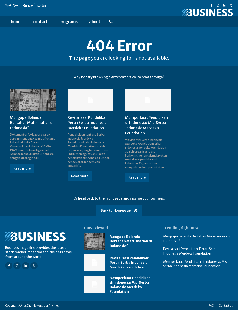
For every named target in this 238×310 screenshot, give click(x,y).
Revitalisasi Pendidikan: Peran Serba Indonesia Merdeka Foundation (88, 122)
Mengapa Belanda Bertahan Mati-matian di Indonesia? (31, 122)
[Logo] (198, 12)
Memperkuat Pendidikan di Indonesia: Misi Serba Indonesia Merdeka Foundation (130, 285)
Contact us (226, 305)
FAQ (211, 305)
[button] (111, 22)
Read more (22, 168)
